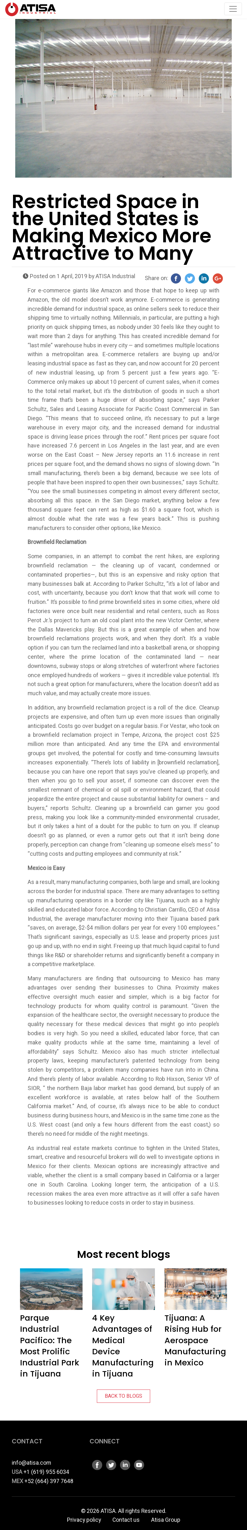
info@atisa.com (31, 1463)
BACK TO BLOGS (123, 1396)
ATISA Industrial (115, 276)
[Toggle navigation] (233, 9)
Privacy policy (84, 1520)
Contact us (126, 1520)
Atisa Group (165, 1520)
